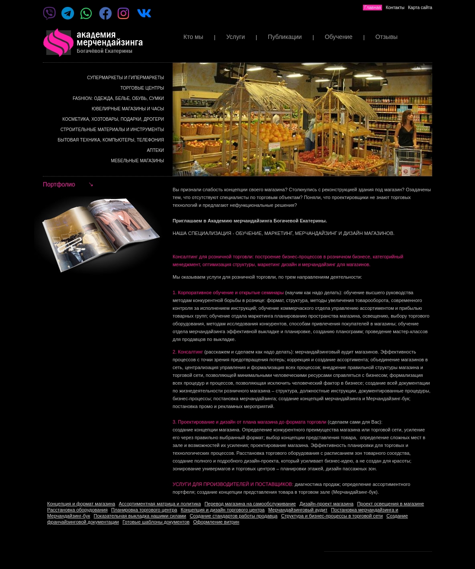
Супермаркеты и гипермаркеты (125, 77)
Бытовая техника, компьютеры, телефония (111, 140)
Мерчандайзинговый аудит (297, 509)
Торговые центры (142, 88)
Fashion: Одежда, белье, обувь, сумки (118, 98)
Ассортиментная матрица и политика (160, 503)
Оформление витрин (216, 521)
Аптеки (155, 150)
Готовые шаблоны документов (155, 521)
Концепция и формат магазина (81, 503)
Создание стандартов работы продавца (234, 515)
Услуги (235, 36)
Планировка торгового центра (144, 509)
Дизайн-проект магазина (326, 503)
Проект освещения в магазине (390, 503)
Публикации (285, 36)
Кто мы (193, 36)
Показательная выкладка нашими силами (140, 515)
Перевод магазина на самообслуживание (250, 503)
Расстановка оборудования (77, 509)
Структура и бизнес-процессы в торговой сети (332, 515)
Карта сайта (420, 7)
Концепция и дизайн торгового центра (223, 509)
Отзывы (387, 36)
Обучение (339, 36)
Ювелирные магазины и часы (128, 108)
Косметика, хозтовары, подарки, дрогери (113, 119)
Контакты (395, 7)
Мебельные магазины (137, 160)
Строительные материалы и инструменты (112, 129)
